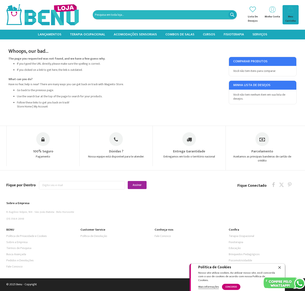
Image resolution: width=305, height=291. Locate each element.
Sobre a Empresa (17, 242)
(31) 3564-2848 (15, 219)
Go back (22, 90)
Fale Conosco (14, 266)
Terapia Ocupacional (241, 236)
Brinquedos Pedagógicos (244, 254)
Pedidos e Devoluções (20, 260)
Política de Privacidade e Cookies (26, 236)
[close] (279, 267)
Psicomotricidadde (240, 260)
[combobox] (165, 14)
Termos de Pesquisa (18, 248)
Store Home (24, 106)
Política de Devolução (93, 236)
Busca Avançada (16, 254)
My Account (41, 106)
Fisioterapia (236, 242)
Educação (235, 248)
